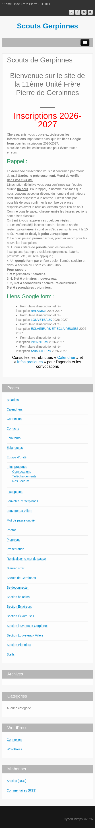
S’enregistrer (15, 568)
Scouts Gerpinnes (47, 26)
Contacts (13, 428)
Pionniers (13, 539)
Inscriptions (15, 492)
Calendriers (15, 409)
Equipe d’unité (17, 457)
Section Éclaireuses (20, 616)
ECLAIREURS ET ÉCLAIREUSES (54, 328)
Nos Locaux (20, 481)
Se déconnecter (18, 587)
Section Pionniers (19, 645)
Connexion (14, 419)
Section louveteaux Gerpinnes (27, 626)
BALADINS (38, 311)
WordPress (14, 749)
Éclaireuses (15, 447)
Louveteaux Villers (19, 511)
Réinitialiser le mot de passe (26, 558)
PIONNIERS (39, 342)
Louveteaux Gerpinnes (22, 501)
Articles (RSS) (16, 781)
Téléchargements (24, 476)
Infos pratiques (30, 362)
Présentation (15, 549)
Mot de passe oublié (21, 520)
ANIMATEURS (41, 351)
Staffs (11, 654)
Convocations (21, 471)
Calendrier (66, 357)
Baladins (13, 400)
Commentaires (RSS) (21, 790)
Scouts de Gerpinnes (21, 578)
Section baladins (18, 597)
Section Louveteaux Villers (25, 635)
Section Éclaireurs (19, 606)
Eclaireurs (14, 438)
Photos (12, 530)
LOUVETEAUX (41, 319)
